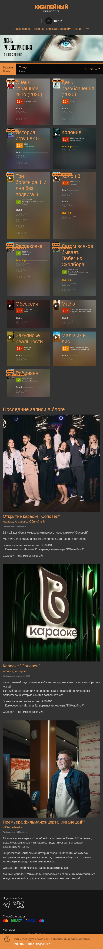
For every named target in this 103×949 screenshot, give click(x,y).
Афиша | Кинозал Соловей (51, 28)
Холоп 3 (70, 176)
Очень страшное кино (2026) (29, 88)
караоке (8, 521)
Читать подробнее (38, 944)
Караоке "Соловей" (21, 666)
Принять (18, 944)
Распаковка (29, 246)
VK (18, 904)
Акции (78, 28)
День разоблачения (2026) (77, 88)
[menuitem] (22, 29)
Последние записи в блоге (34, 409)
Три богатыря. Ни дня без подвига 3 (31, 185)
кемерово (21, 521)
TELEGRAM (6, 904)
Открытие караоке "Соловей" (31, 516)
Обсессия (27, 304)
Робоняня (27, 373)
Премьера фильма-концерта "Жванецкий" (44, 822)
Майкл (69, 304)
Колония (71, 132)
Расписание (22, 28)
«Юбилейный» (12, 827)
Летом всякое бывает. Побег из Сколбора (77, 255)
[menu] (51, 29)
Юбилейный (37, 521)
